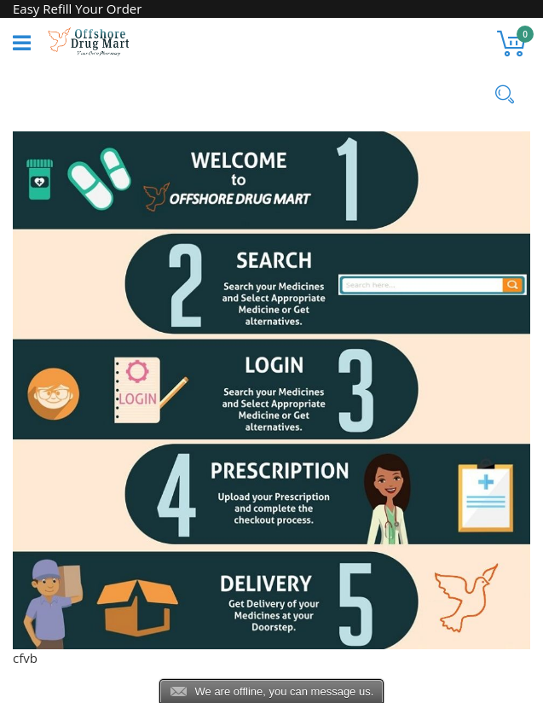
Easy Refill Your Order (77, 8)
